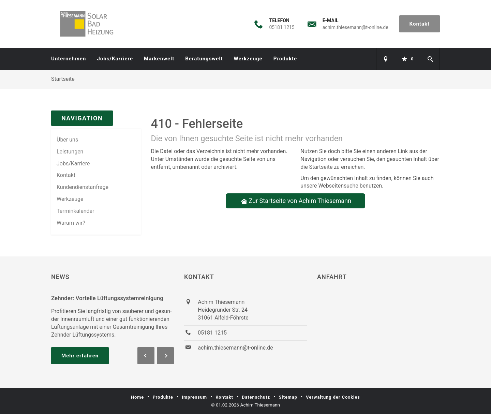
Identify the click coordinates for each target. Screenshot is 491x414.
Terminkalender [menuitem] (75, 211)
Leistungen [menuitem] (70, 151)
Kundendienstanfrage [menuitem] (82, 187)
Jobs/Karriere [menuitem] (73, 163)
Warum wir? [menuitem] (71, 223)
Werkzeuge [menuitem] (70, 199)
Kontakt (420, 24)
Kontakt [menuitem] (66, 175)
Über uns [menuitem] (67, 139)
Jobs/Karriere (115, 59)
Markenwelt (159, 59)
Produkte (285, 59)
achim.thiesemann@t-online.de (355, 27)
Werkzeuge (248, 59)
